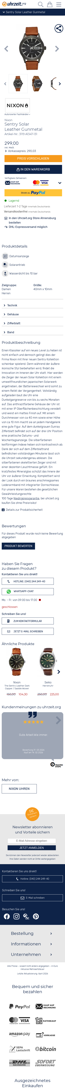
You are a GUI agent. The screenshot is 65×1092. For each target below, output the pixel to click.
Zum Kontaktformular (24, 621)
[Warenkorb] (50, 5)
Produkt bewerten (18, 546)
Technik (12, 305)
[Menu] (59, 5)
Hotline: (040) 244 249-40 (25, 581)
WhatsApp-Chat (20, 591)
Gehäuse (13, 314)
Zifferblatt (14, 323)
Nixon (17, 682)
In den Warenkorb (35, 169)
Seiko (48, 682)
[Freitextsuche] (41, 5)
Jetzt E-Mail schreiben (24, 631)
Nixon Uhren (19, 789)
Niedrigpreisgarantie (26, 498)
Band (11, 332)
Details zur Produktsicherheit (24, 510)
